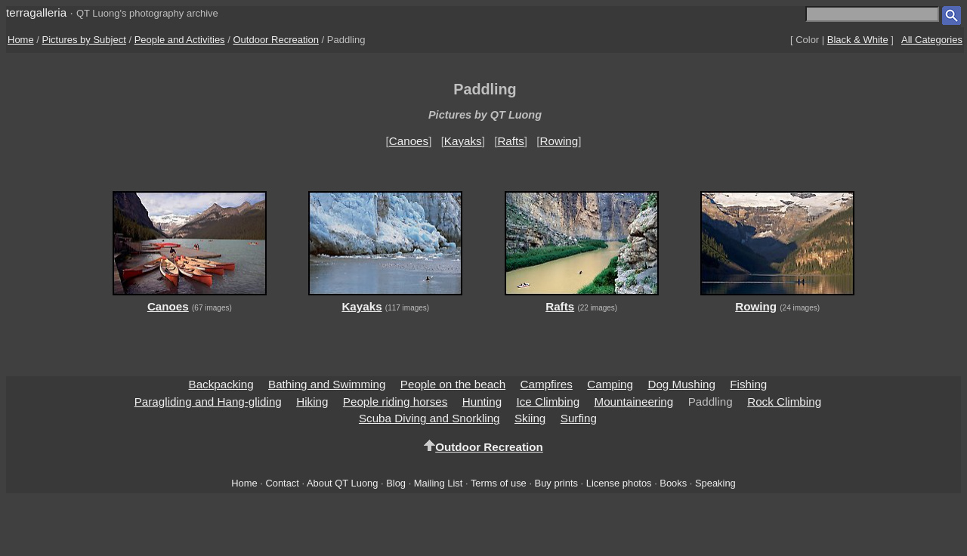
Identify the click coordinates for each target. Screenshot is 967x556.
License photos (619, 483)
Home (21, 39)
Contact (281, 483)
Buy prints (556, 483)
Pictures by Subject (84, 39)
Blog (396, 483)
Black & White (857, 39)
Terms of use (499, 483)
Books (673, 483)
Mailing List (438, 483)
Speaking (715, 483)
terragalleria (36, 12)
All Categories (931, 39)
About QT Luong (342, 483)
